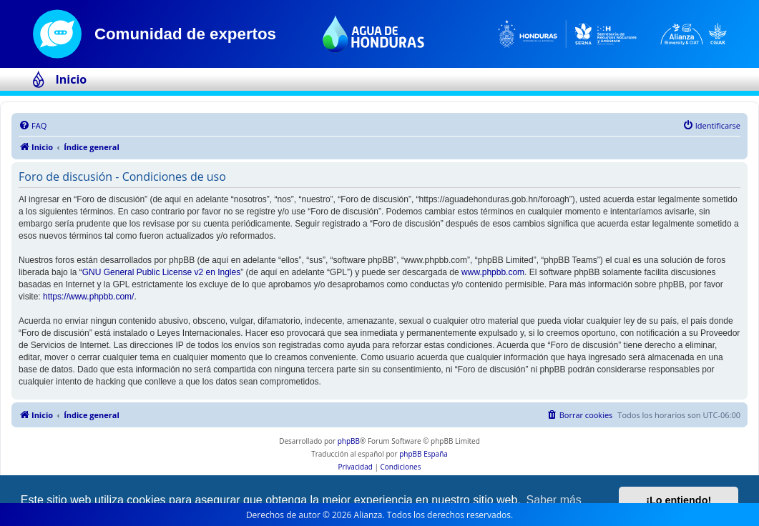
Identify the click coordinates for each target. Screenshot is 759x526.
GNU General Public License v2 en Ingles (161, 272)
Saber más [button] (554, 500)
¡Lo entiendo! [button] (678, 500)
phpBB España (423, 454)
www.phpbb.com (492, 272)
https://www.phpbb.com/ (88, 297)
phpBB (349, 441)
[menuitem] (32, 125)
